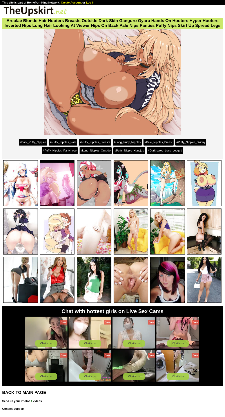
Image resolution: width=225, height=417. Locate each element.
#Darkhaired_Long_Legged (165, 150)
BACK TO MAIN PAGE (24, 392)
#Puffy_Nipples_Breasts (95, 142)
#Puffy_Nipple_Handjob (129, 150)
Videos (37, 401)
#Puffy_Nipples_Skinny (190, 142)
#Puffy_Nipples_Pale (63, 142)
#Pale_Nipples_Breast (158, 142)
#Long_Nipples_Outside (96, 150)
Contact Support (13, 408)
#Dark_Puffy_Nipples (33, 142)
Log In (90, 2)
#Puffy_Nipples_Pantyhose (59, 150)
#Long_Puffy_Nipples (127, 142)
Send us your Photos (16, 401)
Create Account (71, 2)
